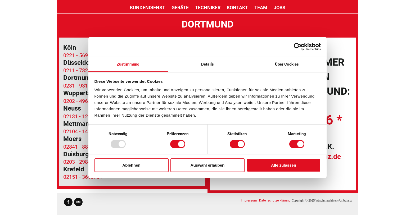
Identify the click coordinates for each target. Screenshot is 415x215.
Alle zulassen (283, 165)
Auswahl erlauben (207, 165)
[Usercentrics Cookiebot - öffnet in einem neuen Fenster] (297, 47)
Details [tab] (207, 64)
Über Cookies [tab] (287, 64)
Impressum (249, 200)
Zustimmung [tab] (128, 64)
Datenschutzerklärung (275, 200)
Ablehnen (131, 165)
